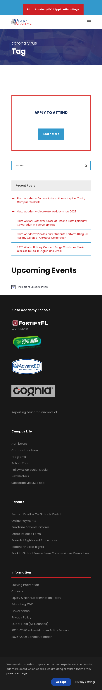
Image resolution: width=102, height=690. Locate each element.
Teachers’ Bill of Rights (27, 547)
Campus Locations (24, 450)
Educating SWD (22, 604)
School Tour (20, 463)
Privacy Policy (21, 617)
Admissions (19, 444)
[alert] (51, 287)
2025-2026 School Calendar (31, 637)
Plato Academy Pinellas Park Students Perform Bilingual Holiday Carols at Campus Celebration (52, 236)
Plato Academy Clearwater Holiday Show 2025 (46, 211)
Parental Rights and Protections (34, 540)
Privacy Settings (85, 682)
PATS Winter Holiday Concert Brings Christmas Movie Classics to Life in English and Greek (50, 249)
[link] (30, 323)
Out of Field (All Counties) (29, 624)
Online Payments (23, 521)
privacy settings (16, 673)
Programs (18, 457)
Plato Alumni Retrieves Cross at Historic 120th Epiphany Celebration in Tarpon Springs (52, 222)
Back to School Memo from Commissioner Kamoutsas (50, 553)
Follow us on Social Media (29, 470)
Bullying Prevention (25, 585)
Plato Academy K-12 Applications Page (53, 9)
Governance (20, 611)
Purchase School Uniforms (30, 527)
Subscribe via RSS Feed (27, 483)
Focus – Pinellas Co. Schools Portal (36, 514)
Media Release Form (26, 534)
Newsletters (20, 476)
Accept (61, 682)
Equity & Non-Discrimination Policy (36, 598)
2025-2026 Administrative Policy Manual (40, 630)
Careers (17, 591)
